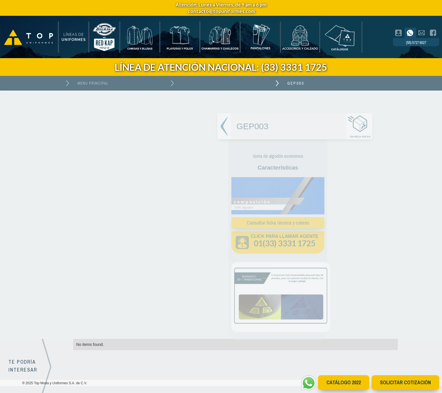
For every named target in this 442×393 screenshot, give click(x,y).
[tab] (399, 33)
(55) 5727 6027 (416, 42)
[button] (73, 37)
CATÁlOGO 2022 (343, 382)
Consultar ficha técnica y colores (276, 222)
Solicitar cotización (405, 382)
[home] (29, 37)
